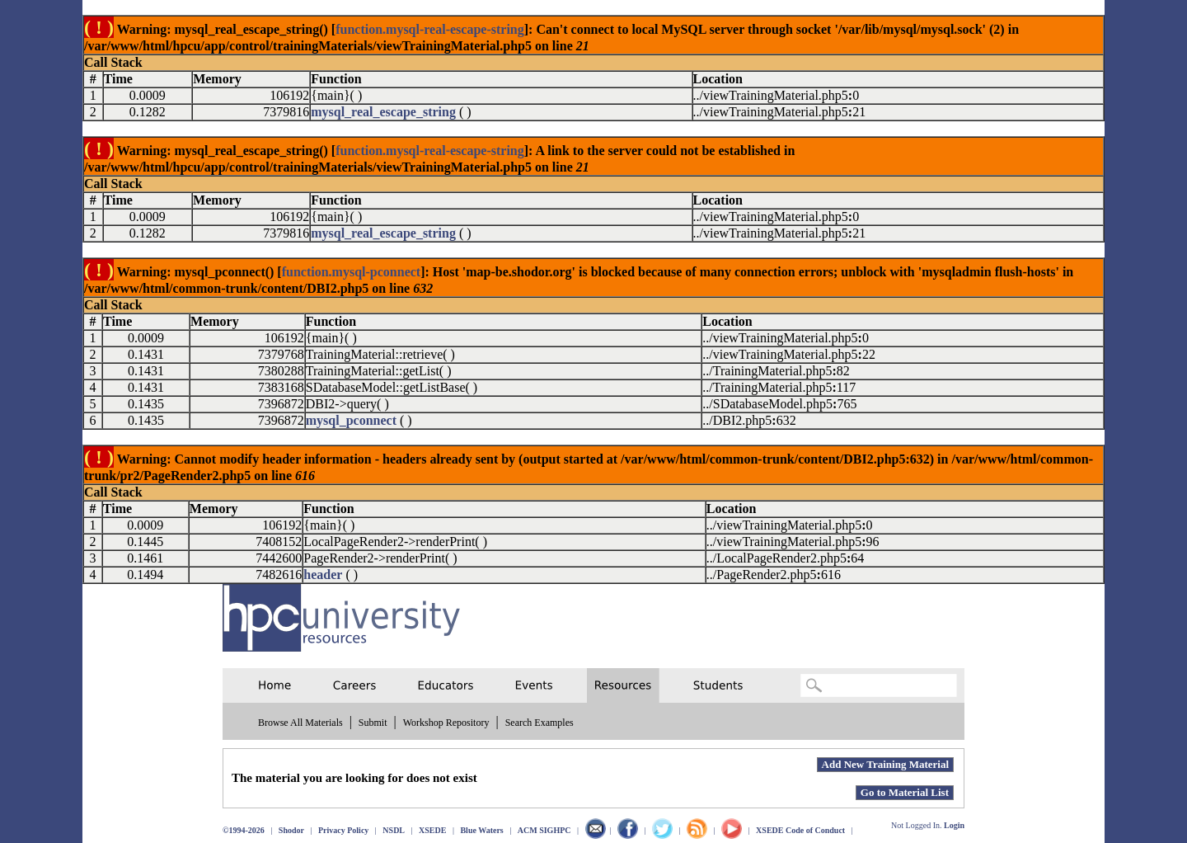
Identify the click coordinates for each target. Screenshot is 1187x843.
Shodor (291, 830)
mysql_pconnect (351, 420)
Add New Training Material (885, 764)
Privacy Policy (343, 830)
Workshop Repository (446, 722)
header (322, 574)
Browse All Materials (300, 722)
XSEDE (432, 830)
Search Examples (539, 722)
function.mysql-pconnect (351, 272)
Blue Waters (481, 830)
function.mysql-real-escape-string (429, 29)
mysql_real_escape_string (383, 112)
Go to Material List (905, 792)
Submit (373, 722)
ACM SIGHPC (544, 830)
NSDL (393, 830)
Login (954, 825)
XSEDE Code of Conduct (800, 830)
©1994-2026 (244, 830)
